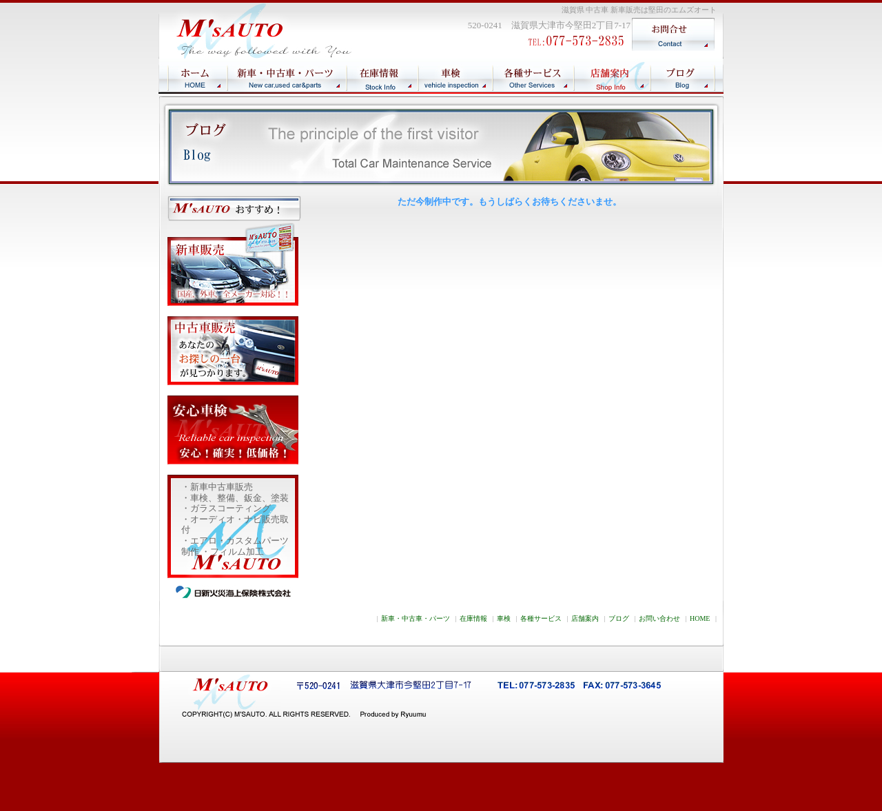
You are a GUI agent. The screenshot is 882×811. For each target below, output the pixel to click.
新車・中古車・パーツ (415, 618)
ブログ (618, 618)
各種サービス (541, 618)
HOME (700, 618)
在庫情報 (473, 618)
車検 (504, 618)
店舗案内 (585, 618)
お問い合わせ (659, 618)
